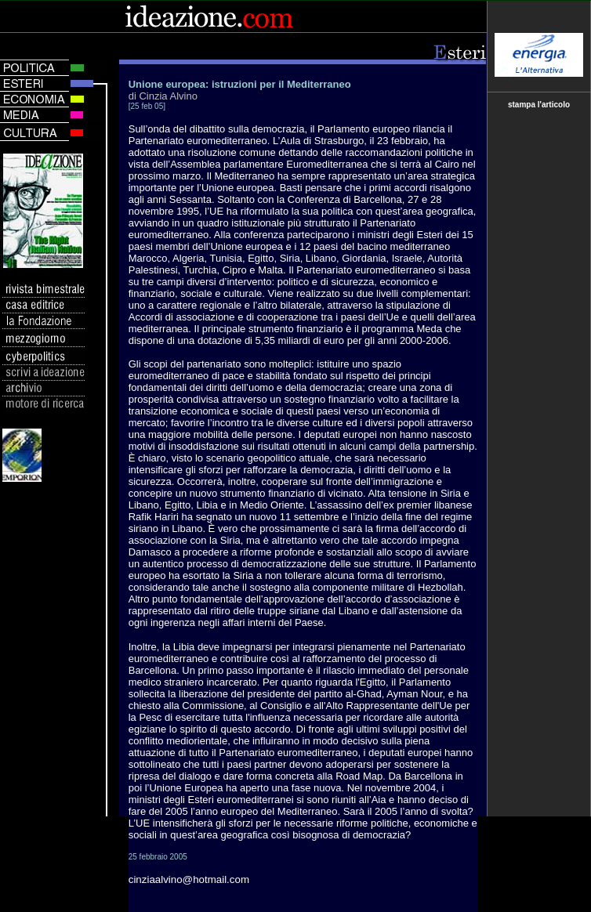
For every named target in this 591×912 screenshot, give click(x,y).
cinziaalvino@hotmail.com (189, 879)
